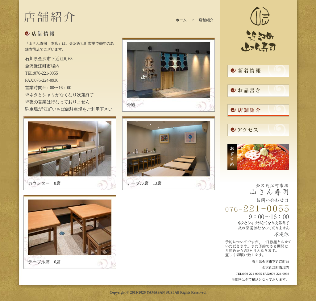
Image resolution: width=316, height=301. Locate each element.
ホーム (181, 20)
